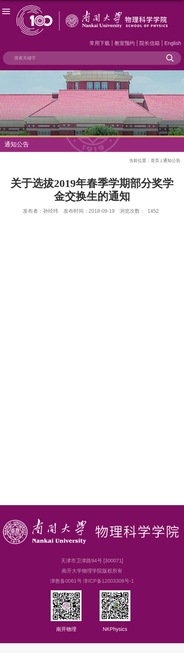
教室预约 (124, 43)
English (172, 43)
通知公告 (171, 160)
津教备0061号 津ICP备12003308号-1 (92, 581)
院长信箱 (149, 43)
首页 (155, 160)
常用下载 (99, 43)
